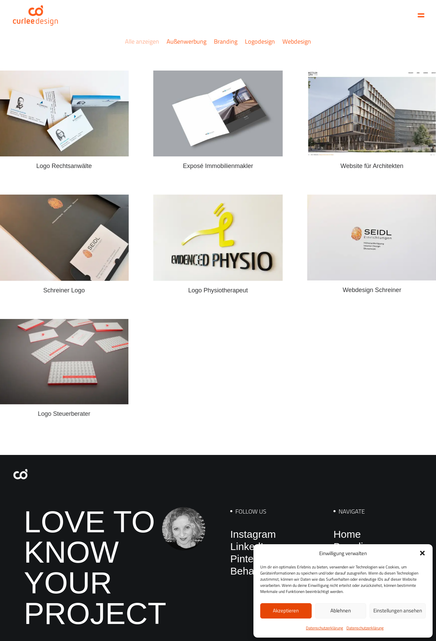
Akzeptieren (286, 610)
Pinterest (250, 558)
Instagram (253, 534)
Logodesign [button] (260, 41)
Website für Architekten (372, 165)
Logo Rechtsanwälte (64, 166)
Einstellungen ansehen (397, 610)
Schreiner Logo (64, 287)
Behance (250, 571)
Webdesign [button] (296, 41)
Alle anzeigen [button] (142, 41)
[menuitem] (143, 47)
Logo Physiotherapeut (218, 283)
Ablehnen (340, 610)
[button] (422, 553)
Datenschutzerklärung (324, 628)
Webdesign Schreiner (372, 280)
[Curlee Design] (35, 15)
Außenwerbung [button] (186, 41)
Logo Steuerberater (63, 395)
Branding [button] (225, 41)
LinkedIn (249, 546)
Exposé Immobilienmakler (218, 165)
